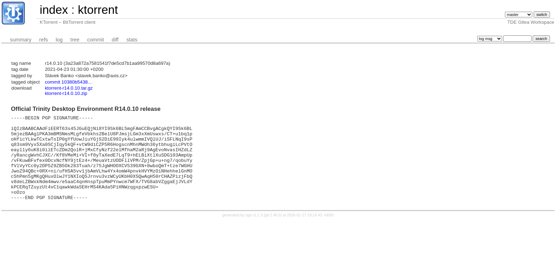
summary (20, 39)
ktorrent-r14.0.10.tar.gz (69, 88)
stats (131, 39)
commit (95, 39)
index (54, 9)
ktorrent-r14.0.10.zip (66, 93)
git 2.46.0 (272, 232)
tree (75, 39)
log (59, 39)
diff (115, 39)
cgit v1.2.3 (254, 232)
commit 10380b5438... (68, 82)
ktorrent (98, 9)
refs (43, 39)
